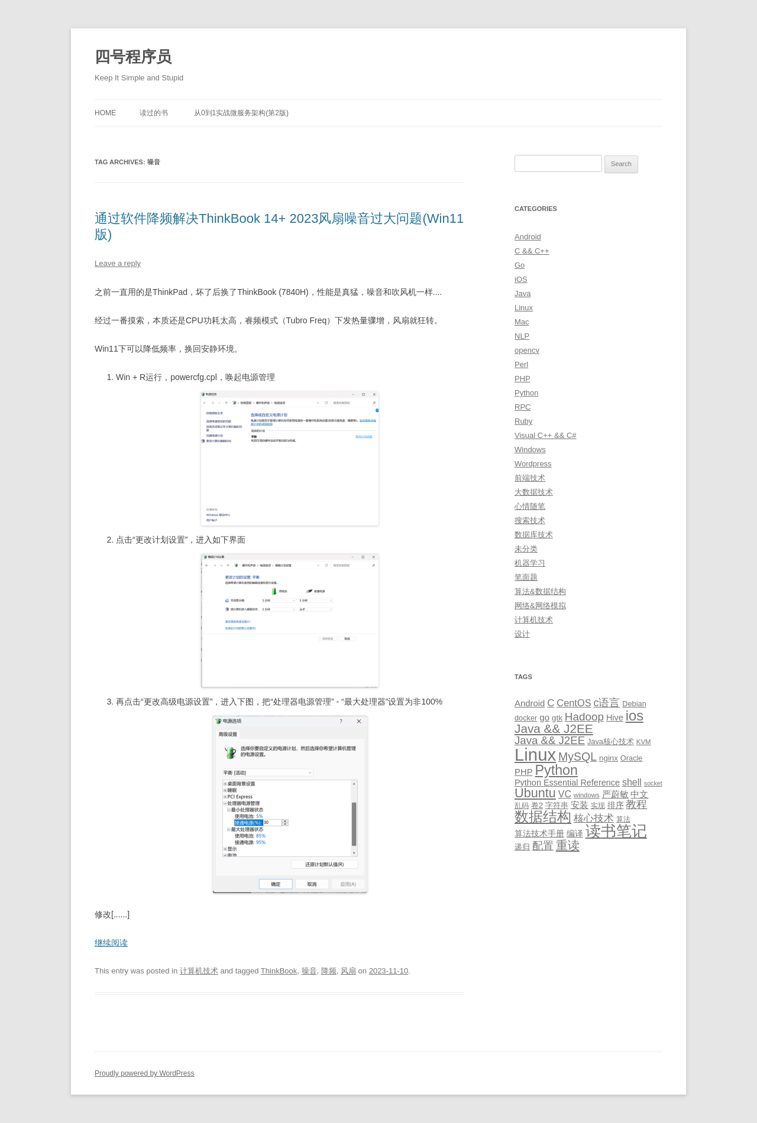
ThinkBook (279, 970)
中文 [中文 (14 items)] (639, 794)
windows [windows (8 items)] (587, 795)
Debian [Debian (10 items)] (634, 703)
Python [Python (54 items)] (556, 770)
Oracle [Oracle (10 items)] (631, 758)
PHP (522, 378)
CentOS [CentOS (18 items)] (574, 702)
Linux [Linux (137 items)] (535, 754)
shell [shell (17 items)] (632, 782)
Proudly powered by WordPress (145, 1073)
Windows (530, 449)
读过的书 (154, 113)
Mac (522, 321)
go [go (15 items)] (544, 717)
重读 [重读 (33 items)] (568, 845)
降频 (329, 970)
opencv (527, 350)
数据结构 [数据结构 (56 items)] (543, 817)
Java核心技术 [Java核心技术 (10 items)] (610, 741)
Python (526, 392)
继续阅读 (111, 942)
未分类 (526, 548)
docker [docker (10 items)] (526, 717)
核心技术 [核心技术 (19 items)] (594, 818)
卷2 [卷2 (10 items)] (537, 805)
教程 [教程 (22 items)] (636, 804)
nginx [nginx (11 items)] (608, 758)
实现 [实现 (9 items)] (598, 805)
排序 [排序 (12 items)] (615, 805)
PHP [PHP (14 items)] (524, 772)
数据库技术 (534, 534)
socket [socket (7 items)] (653, 783)
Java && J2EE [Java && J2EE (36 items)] (554, 728)
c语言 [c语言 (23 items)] (606, 703)
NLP (522, 336)
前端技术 (530, 477)
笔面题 (526, 577)
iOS (521, 279)
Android (528, 236)
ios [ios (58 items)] (634, 715)
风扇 (348, 970)
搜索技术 (530, 520)
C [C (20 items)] (550, 703)
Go (520, 265)
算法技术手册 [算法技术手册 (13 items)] (539, 833)
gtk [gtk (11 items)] (557, 717)
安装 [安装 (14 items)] (579, 805)
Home (105, 113)
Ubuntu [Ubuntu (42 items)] (535, 793)
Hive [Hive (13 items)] (614, 717)
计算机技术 (199, 970)
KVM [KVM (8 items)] (643, 741)
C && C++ (532, 250)
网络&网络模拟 (540, 605)
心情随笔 (530, 506)
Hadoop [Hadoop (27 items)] (584, 716)
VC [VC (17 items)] (564, 793)
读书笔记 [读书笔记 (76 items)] (616, 831)
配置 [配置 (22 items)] (543, 846)
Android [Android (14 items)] (530, 703)
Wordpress (533, 463)
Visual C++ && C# (546, 435)
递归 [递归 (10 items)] (522, 846)
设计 (522, 633)
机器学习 (530, 563)
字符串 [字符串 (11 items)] (556, 805)
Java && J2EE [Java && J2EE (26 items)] (550, 740)
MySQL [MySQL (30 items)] (577, 756)
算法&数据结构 (540, 591)
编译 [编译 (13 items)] (575, 833)
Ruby (523, 421)
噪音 (309, 970)
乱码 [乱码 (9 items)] (522, 805)
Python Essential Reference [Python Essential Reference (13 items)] (567, 782)
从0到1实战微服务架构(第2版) (241, 113)
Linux (524, 307)
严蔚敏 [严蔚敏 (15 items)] (615, 794)
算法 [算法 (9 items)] (623, 819)
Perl (521, 364)
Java (522, 293)
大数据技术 (534, 492)
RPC (522, 407)
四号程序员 (133, 57)
